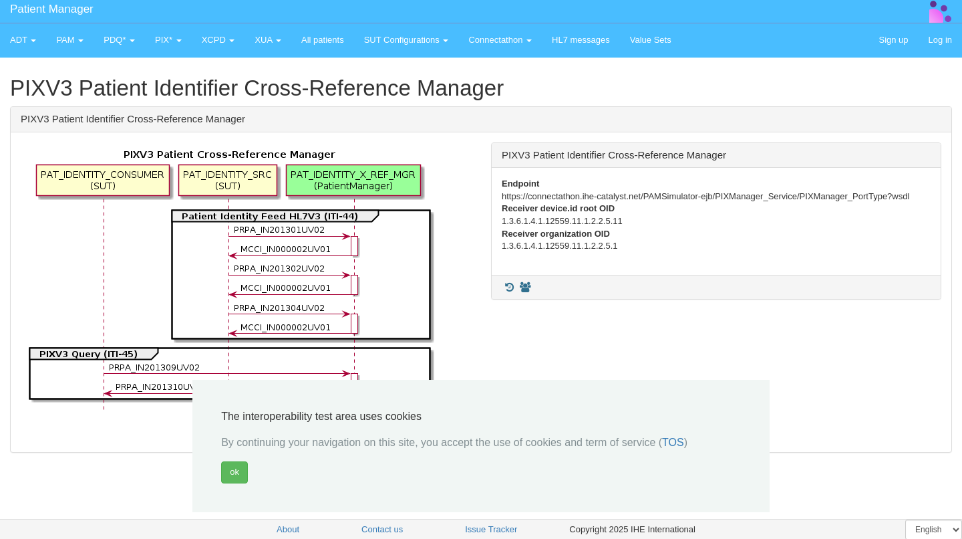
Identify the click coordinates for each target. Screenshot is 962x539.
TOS (673, 442)
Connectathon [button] (500, 40)
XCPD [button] (218, 40)
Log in (940, 40)
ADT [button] (23, 40)
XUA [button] (268, 40)
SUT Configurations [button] (406, 40)
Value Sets (650, 40)
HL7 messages (581, 40)
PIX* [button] (168, 40)
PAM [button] (70, 40)
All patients (322, 40)
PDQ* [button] (119, 40)
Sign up (893, 40)
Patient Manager (52, 9)
